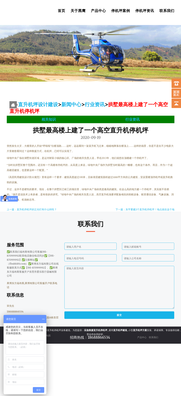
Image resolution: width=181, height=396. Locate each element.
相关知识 (49, 119)
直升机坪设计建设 (38, 104)
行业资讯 (95, 104)
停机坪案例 (120, 11)
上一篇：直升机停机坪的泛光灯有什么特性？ (32, 209)
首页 (61, 11)
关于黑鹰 (78, 11)
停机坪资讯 (144, 11)
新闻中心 (71, 104)
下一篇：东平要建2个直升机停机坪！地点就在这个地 (145, 209)
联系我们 (166, 11)
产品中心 (98, 11)
